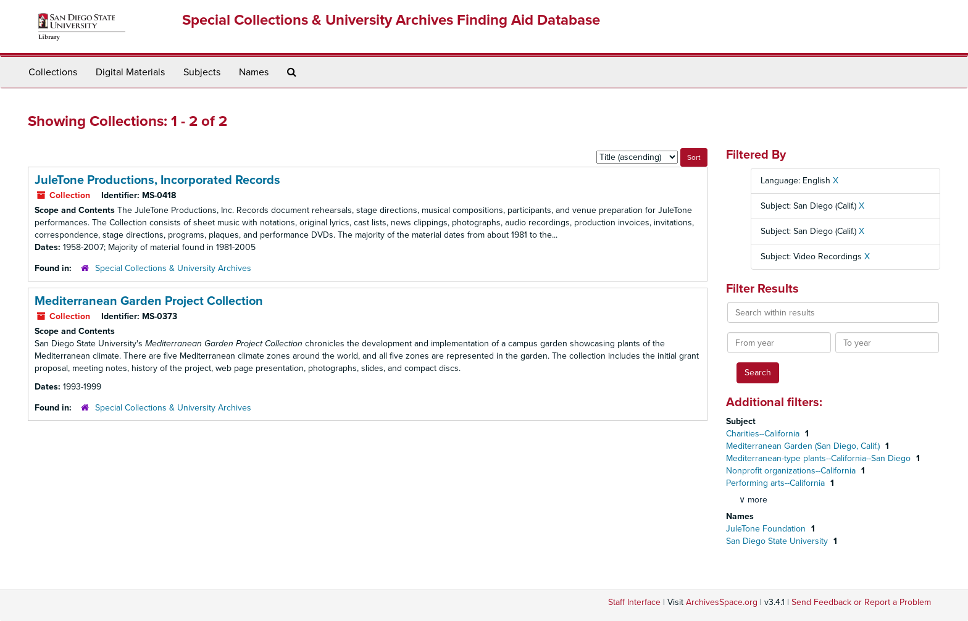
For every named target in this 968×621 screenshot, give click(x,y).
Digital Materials (130, 72)
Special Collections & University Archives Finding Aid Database (391, 20)
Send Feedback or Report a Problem (861, 602)
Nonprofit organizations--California (792, 470)
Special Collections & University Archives (173, 268)
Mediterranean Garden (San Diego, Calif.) (804, 446)
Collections (52, 72)
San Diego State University (778, 541)
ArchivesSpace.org (721, 602)
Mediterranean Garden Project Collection (149, 301)
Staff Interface (634, 602)
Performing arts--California (776, 483)
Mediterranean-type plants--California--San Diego (819, 458)
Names (254, 72)
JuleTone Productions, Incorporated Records (157, 180)
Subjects (201, 72)
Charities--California (764, 433)
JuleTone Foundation (767, 528)
